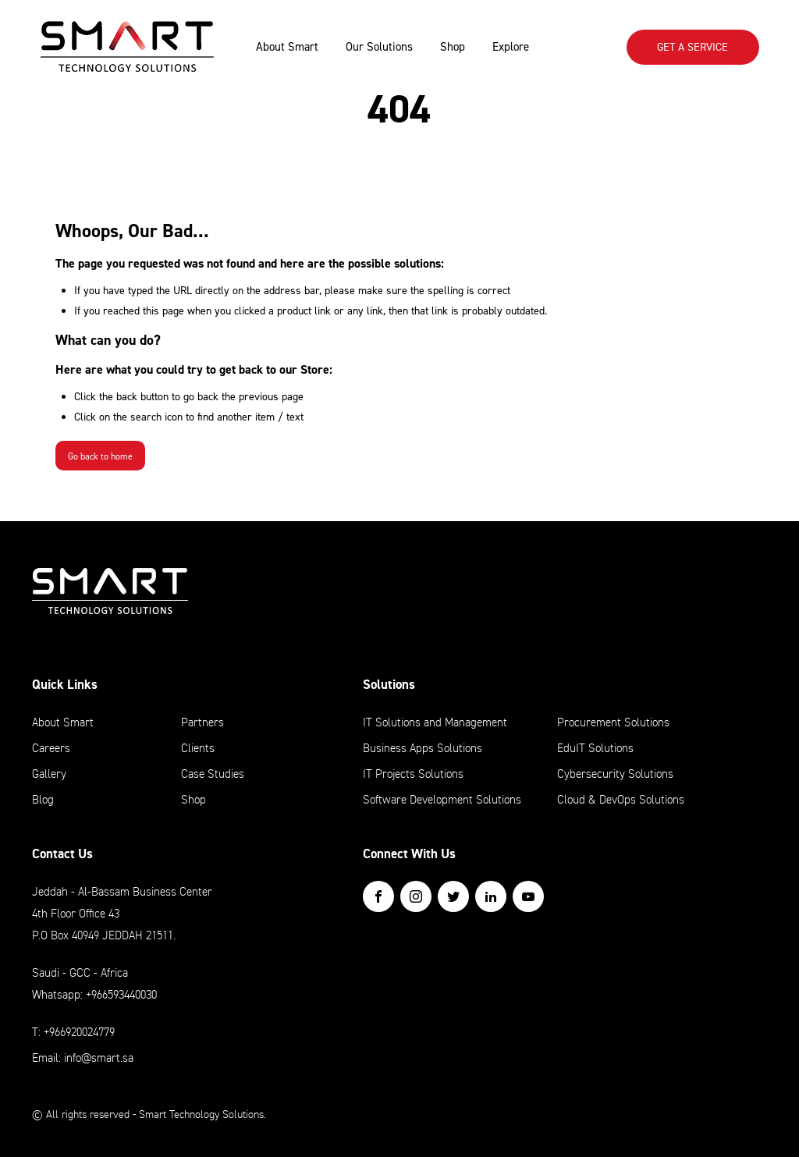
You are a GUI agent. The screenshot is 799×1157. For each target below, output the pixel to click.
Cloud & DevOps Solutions (620, 800)
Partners (202, 722)
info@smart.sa (98, 1058)
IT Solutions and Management (435, 722)
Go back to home (100, 456)
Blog (43, 800)
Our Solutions (379, 47)
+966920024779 (79, 1032)
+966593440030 (121, 995)
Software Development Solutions (442, 800)
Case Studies (212, 774)
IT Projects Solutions (413, 774)
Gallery (49, 774)
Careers (51, 748)
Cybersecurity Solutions (615, 774)
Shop (452, 47)
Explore (510, 47)
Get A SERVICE (692, 47)
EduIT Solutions (595, 748)
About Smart (287, 47)
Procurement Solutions (613, 722)
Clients (198, 748)
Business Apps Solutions (422, 748)
